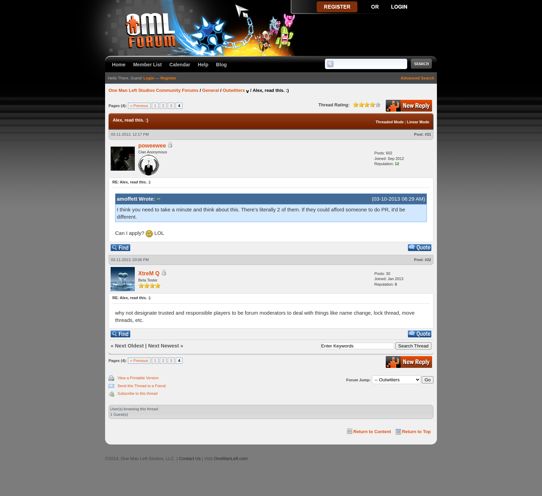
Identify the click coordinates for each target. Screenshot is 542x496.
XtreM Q (148, 273)
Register (168, 78)
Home (118, 64)
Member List (147, 64)
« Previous (139, 106)
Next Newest (163, 346)
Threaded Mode (390, 122)
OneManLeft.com (231, 458)
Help (203, 64)
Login (148, 78)
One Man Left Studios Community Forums (153, 90)
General (210, 90)
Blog (221, 64)
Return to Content (372, 431)
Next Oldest (129, 346)
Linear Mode (418, 122)
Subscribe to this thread (138, 393)
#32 (428, 260)
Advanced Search (417, 78)
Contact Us (189, 458)
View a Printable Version (138, 378)
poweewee (152, 146)
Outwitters (234, 90)
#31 (428, 134)
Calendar (179, 64)
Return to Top (416, 431)
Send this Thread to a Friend (142, 386)
